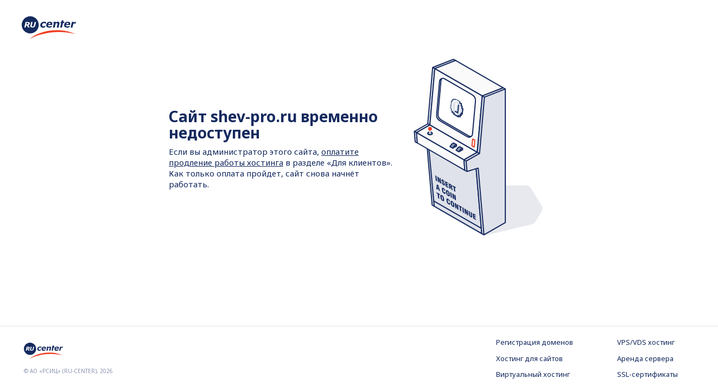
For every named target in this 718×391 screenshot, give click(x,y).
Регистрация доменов (534, 342)
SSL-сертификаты (647, 374)
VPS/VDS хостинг (646, 342)
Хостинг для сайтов (529, 358)
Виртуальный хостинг (533, 374)
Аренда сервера (645, 358)
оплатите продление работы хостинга (264, 157)
